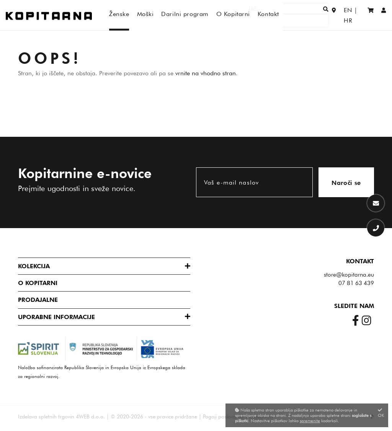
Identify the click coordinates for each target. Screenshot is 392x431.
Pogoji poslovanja (223, 416)
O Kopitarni (37, 283)
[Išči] (300, 15)
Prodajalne (38, 299)
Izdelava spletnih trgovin (46, 416)
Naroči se (346, 182)
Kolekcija (34, 266)
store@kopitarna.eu (349, 274)
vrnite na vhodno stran (205, 73)
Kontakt (360, 261)
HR (355, 15)
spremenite (310, 420)
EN (340, 15)
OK (381, 413)
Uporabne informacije (56, 317)
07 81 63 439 (356, 283)
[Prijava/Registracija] (383, 15)
